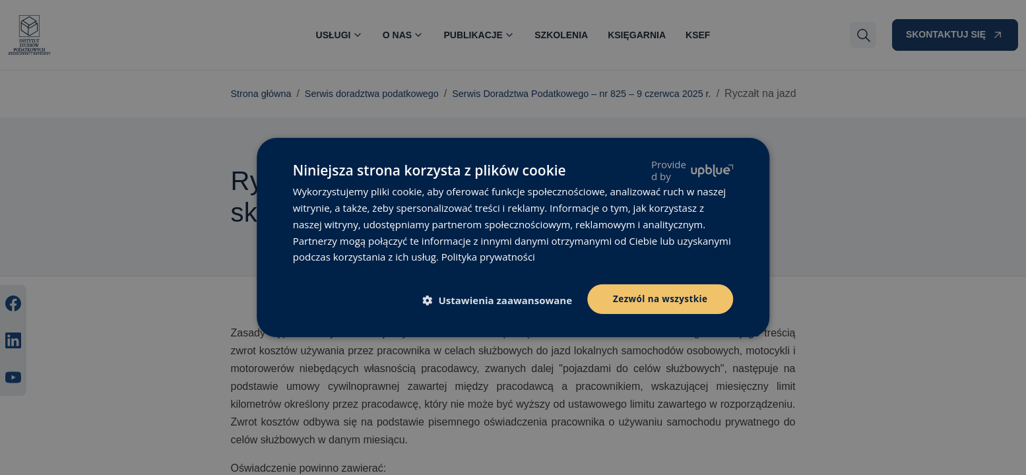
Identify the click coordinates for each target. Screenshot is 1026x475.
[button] (499, 300)
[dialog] (513, 237)
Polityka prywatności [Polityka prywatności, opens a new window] (488, 256)
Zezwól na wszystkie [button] (659, 298)
